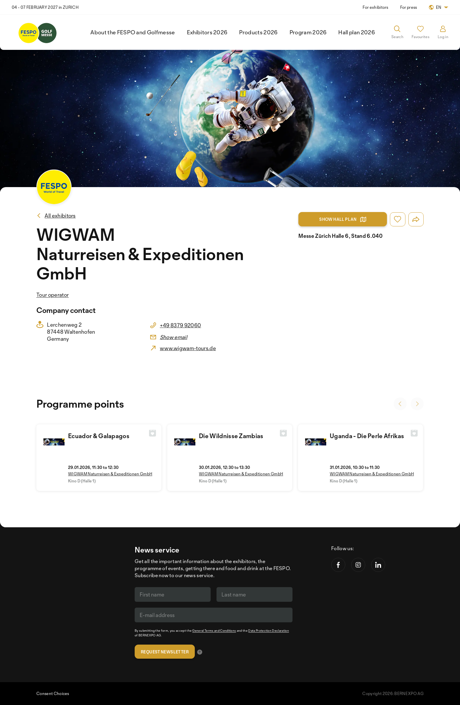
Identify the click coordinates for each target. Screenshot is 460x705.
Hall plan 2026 (356, 32)
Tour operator (52, 295)
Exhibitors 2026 (207, 32)
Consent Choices (52, 693)
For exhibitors (375, 7)
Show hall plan (342, 219)
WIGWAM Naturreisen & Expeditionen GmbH (110, 473)
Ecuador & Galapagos (98, 436)
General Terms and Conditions (214, 630)
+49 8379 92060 (180, 325)
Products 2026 (258, 32)
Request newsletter (165, 651)
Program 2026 (308, 32)
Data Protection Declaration (268, 630)
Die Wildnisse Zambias (231, 436)
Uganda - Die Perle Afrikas (367, 436)
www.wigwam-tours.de (188, 348)
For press (408, 7)
